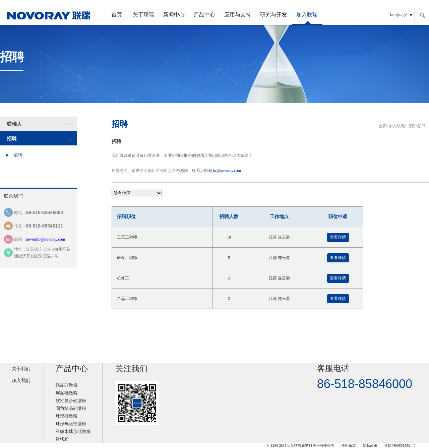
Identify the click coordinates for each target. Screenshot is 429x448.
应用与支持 (237, 14)
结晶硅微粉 (66, 385)
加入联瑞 (307, 18)
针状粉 (62, 439)
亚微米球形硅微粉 (73, 431)
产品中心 (204, 14)
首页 (116, 14)
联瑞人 (14, 124)
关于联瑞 (143, 14)
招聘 (12, 138)
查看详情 (338, 237)
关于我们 (21, 368)
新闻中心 (174, 14)
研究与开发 (273, 14)
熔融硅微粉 (66, 392)
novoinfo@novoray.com (45, 239)
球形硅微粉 (66, 416)
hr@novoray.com (227, 170)
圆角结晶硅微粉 (71, 408)
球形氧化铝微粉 (71, 423)
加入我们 (21, 380)
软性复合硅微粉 (71, 400)
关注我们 (131, 368)
